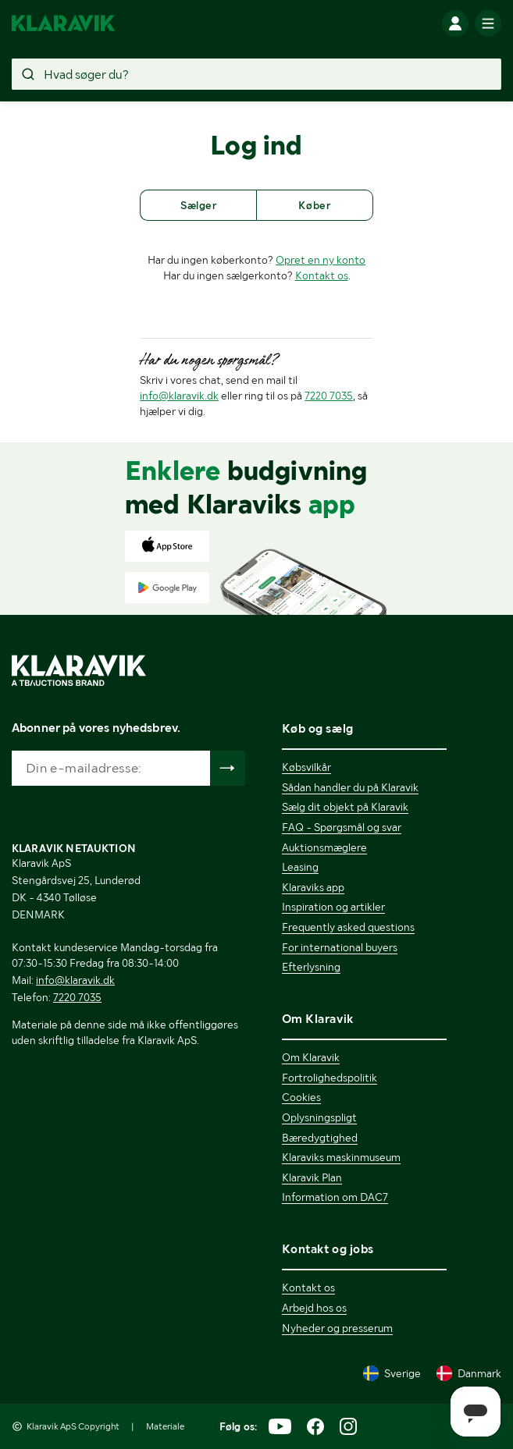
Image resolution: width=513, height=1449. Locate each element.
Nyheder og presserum (337, 1328)
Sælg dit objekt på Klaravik (345, 807)
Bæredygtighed (320, 1137)
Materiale (165, 1426)
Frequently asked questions (348, 927)
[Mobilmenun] (488, 23)
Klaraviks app (313, 887)
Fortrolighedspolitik (329, 1077)
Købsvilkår (306, 767)
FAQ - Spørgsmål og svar (341, 827)
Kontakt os (321, 275)
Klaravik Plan (312, 1177)
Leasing (300, 867)
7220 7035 (329, 395)
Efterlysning (311, 967)
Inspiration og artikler (333, 906)
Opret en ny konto (320, 260)
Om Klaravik (311, 1057)
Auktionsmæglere (324, 847)
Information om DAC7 (335, 1197)
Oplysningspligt (319, 1117)
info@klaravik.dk (179, 395)
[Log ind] (455, 23)
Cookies (301, 1097)
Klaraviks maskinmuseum (341, 1157)
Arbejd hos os (314, 1308)
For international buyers (339, 947)
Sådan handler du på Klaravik (350, 787)
